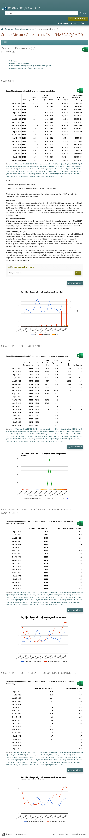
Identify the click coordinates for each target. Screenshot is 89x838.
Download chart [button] (75, 283)
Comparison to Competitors (19, 63)
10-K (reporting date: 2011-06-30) (36, 174)
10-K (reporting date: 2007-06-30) (52, 176)
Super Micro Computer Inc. (24, 29)
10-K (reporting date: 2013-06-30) (67, 171)
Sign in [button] (74, 23)
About (55, 834)
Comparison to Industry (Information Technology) (26, 68)
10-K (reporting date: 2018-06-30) (29, 169)
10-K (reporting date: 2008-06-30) (29, 176)
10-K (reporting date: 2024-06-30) (46, 164)
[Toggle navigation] (4, 3)
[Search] (41, 13)
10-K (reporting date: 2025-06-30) (24, 164)
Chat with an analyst (78, 19)
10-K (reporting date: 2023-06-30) (69, 164)
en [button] (83, 23)
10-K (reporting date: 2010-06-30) (59, 174)
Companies (9, 29)
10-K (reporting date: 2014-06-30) (45, 171)
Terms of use (63, 834)
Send (78, 273)
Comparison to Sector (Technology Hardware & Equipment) (30, 66)
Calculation (13, 61)
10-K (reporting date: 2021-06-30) (37, 166)
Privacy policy (75, 834)
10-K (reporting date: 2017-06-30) (52, 169)
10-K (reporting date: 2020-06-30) (60, 166)
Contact (84, 834)
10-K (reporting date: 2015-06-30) (22, 171)
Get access (63, 23)
